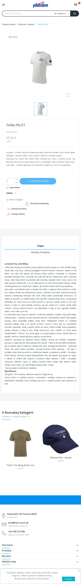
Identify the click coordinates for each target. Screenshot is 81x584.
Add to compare (14, 199)
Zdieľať (16, 193)
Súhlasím (68, 579)
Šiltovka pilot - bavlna (60, 457)
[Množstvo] (10, 181)
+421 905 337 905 (16, 531)
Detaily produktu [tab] (40, 252)
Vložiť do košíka (39, 181)
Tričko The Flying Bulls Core (20, 465)
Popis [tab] (40, 245)
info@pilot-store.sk (18, 522)
